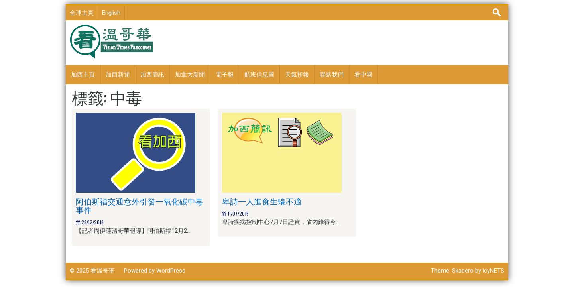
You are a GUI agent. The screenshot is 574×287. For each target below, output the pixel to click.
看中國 (363, 74)
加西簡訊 (152, 74)
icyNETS (493, 270)
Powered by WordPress (154, 270)
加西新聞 (118, 74)
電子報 (225, 74)
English (111, 12)
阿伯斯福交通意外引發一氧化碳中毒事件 (139, 205)
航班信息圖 (259, 74)
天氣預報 (297, 74)
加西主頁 (83, 74)
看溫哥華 (102, 270)
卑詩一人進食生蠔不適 (262, 201)
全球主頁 (82, 12)
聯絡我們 (332, 74)
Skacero (463, 270)
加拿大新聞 (190, 74)
